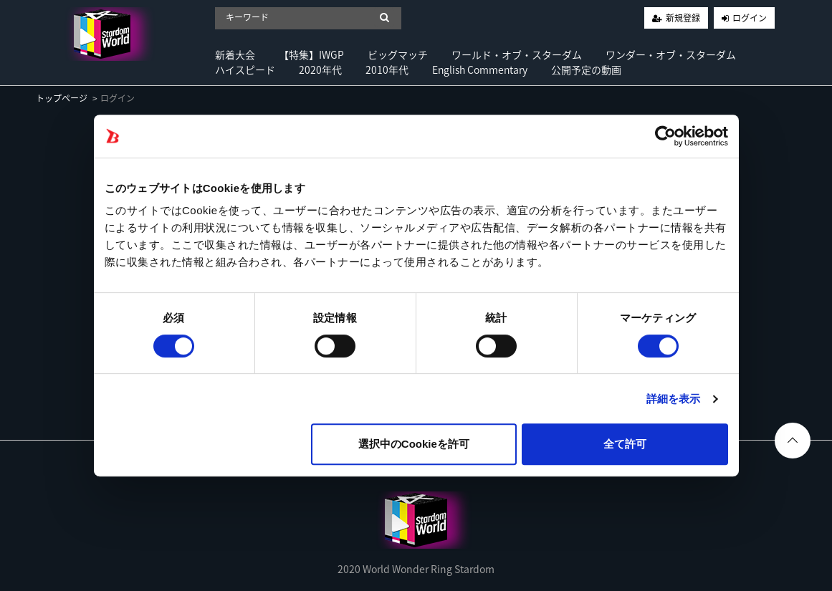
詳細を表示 (673, 399)
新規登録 (683, 17)
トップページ (61, 98)
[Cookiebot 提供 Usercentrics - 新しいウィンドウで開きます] (665, 136)
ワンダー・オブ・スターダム (671, 54)
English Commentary (479, 69)
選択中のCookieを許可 (413, 444)
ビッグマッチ (398, 54)
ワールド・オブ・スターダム (516, 54)
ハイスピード (245, 69)
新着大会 (235, 54)
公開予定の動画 (586, 69)
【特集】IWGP (311, 54)
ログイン (749, 17)
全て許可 (624, 444)
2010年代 (386, 69)
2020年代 (320, 69)
